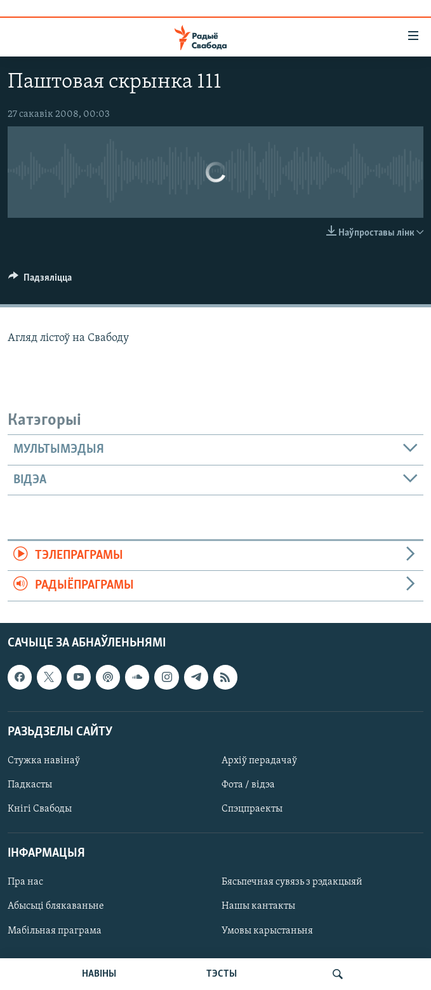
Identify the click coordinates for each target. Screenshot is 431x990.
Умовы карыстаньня (267, 930)
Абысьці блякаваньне (56, 906)
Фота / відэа (248, 785)
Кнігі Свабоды (40, 809)
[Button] (40, 281)
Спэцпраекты (252, 809)
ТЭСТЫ (221, 974)
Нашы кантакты (258, 906)
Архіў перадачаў (259, 761)
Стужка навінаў (44, 761)
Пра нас (25, 882)
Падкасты (30, 785)
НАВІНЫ (99, 974)
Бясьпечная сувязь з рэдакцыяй (292, 882)
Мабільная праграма (55, 930)
